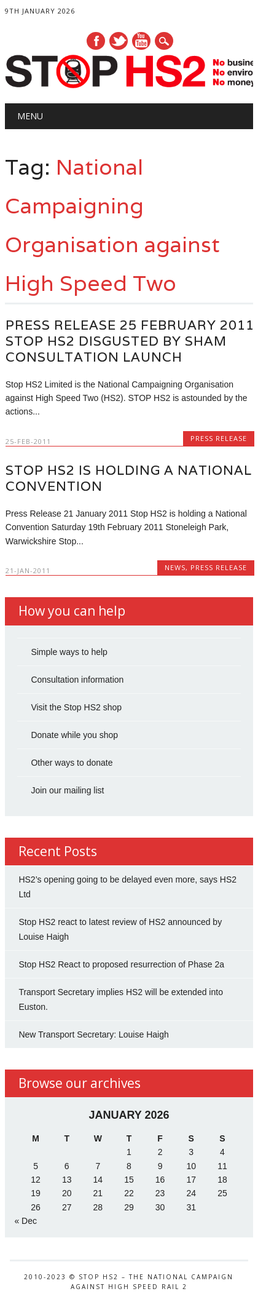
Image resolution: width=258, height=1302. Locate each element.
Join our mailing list (67, 790)
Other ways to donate (71, 763)
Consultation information (77, 680)
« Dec (25, 1221)
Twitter (118, 41)
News (175, 567)
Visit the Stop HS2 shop (76, 707)
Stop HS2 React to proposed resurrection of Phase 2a (121, 964)
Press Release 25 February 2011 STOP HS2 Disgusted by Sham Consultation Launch (130, 341)
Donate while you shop (74, 735)
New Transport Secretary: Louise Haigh (93, 1034)
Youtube (141, 41)
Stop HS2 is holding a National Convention (129, 478)
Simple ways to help (69, 652)
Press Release (218, 438)
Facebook (96, 41)
